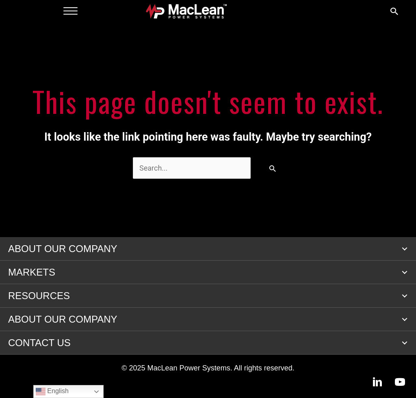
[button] (404, 249)
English (52, 391)
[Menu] (70, 11)
